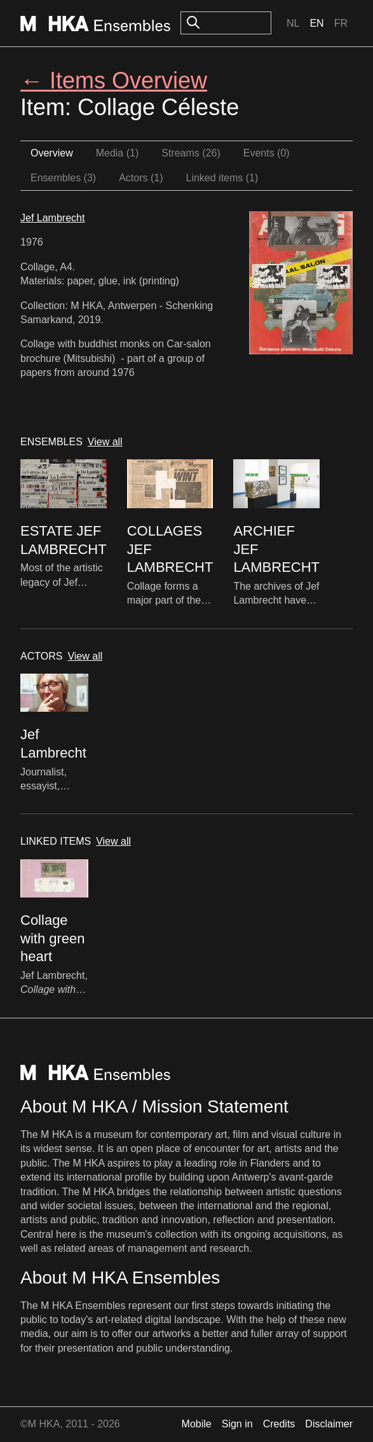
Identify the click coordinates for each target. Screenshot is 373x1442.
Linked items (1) (222, 177)
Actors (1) (141, 177)
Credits (279, 1423)
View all (105, 441)
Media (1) (117, 153)
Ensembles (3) (63, 177)
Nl (293, 23)
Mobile (197, 1423)
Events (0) (266, 153)
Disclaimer (329, 1423)
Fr (341, 23)
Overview (52, 153)
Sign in (237, 1423)
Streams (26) (190, 153)
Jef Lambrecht (52, 217)
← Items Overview (113, 80)
